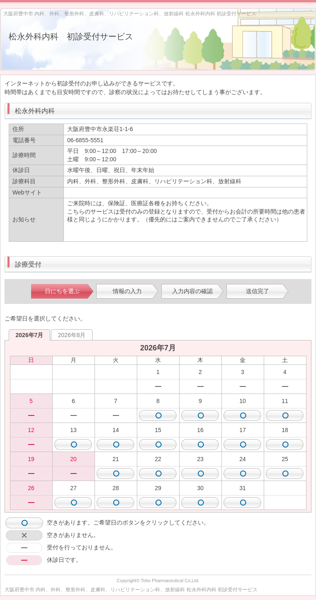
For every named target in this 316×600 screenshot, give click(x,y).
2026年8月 (72, 335)
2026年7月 (30, 335)
